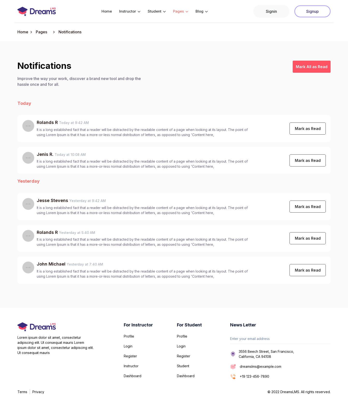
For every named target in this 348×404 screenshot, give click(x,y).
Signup (312, 11)
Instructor (129, 11)
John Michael (51, 264)
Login (128, 346)
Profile (129, 336)
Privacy (38, 392)
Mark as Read (308, 128)
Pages (180, 11)
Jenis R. (46, 154)
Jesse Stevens (52, 200)
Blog (202, 11)
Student (157, 11)
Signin (271, 11)
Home (107, 11)
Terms (22, 392)
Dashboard (132, 376)
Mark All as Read (311, 66)
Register (130, 356)
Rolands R (48, 122)
